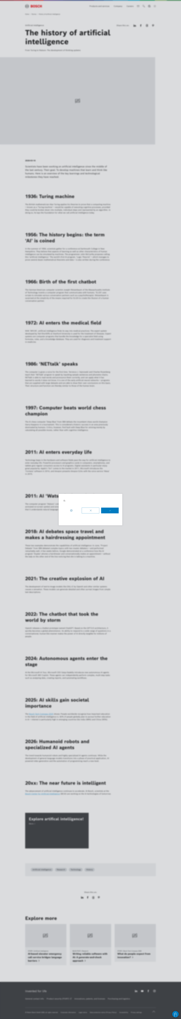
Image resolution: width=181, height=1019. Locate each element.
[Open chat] (175, 1014)
